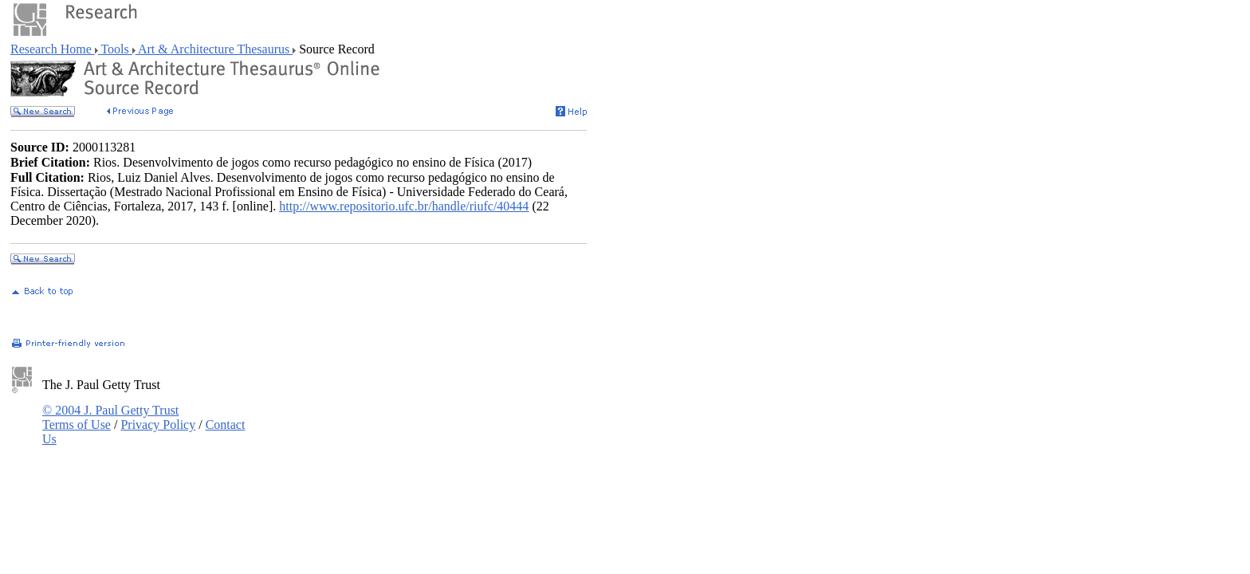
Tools (115, 49)
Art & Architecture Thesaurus (214, 49)
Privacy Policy (157, 424)
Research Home (52, 49)
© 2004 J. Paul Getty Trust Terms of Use (110, 417)
